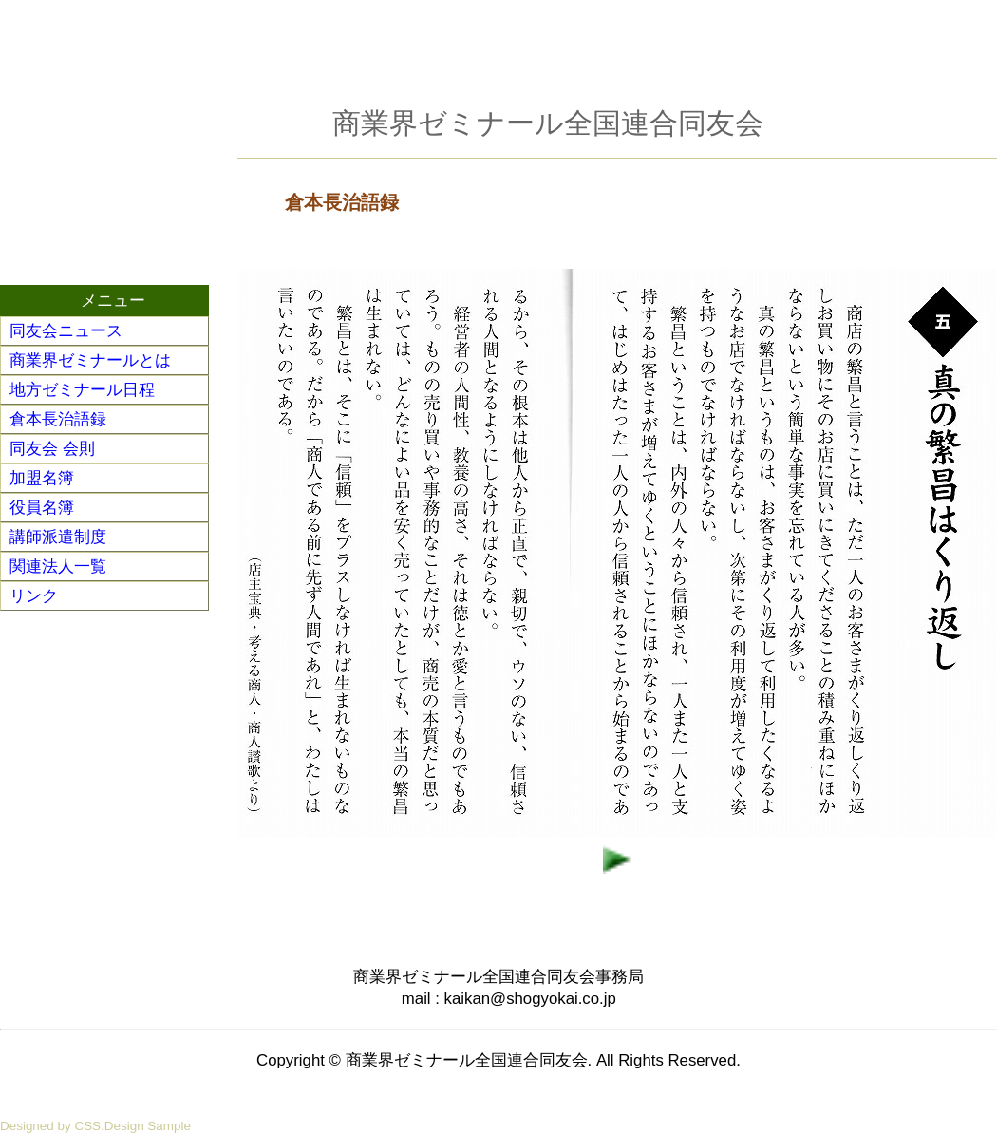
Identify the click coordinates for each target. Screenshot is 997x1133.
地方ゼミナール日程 (82, 390)
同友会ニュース (65, 331)
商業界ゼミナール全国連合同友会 (547, 123)
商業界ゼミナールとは (90, 360)
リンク (33, 596)
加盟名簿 (41, 478)
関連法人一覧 (57, 566)
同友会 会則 (52, 449)
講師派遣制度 (57, 537)
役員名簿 (41, 508)
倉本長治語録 (57, 419)
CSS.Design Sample (132, 1126)
